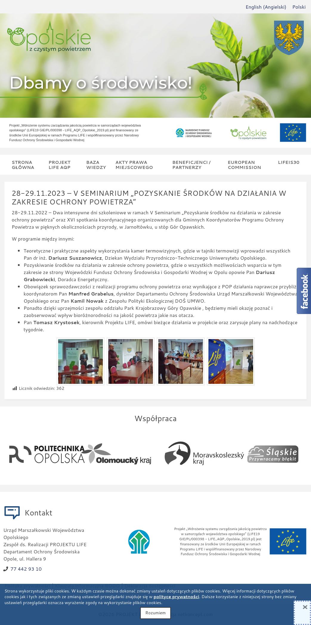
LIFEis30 (288, 162)
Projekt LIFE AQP (60, 164)
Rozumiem (155, 613)
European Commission (244, 164)
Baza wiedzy (96, 164)
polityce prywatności (176, 597)
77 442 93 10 (26, 568)
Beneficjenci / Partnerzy (191, 164)
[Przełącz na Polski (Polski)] (299, 6)
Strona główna (23, 164)
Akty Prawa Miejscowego (134, 164)
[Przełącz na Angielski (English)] (265, 6)
